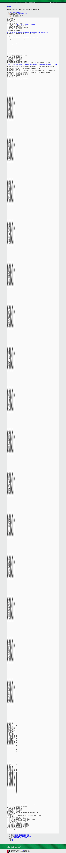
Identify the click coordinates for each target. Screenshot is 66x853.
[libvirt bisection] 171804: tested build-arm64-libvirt (21, 835)
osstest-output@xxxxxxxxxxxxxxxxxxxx (15, 12)
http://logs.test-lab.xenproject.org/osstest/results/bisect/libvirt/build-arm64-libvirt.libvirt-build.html (27, 32)
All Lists (10, 6)
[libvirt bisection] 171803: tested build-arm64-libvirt (21, 834)
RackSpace (22, 850)
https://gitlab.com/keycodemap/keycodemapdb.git (26, 24)
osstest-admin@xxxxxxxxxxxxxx (22, 13)
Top (7, 6)
